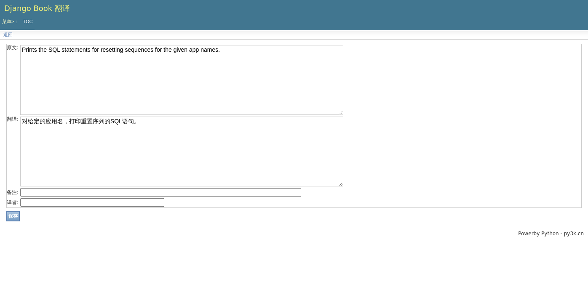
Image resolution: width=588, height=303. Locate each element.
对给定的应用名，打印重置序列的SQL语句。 (181, 151)
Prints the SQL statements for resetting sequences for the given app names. (181, 80)
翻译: (13, 119)
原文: (13, 47)
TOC (27, 21)
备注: (13, 192)
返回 (8, 34)
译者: (13, 202)
